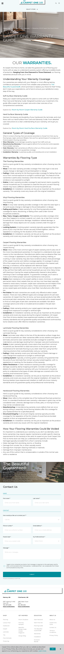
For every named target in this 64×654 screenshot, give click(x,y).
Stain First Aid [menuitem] (38, 622)
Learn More (8, 485)
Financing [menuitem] (6, 641)
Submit (32, 574)
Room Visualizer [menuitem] (23, 619)
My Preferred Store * (39, 536)
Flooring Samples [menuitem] (21, 623)
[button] (56, 3)
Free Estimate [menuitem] (7, 638)
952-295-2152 (22, 605)
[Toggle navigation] (2, 3)
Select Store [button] (31, 9)
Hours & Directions (9, 606)
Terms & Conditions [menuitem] (53, 631)
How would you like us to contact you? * (14, 515)
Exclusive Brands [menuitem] (37, 640)
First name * (6, 498)
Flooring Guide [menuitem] (38, 625)
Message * (6, 547)
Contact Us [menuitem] (53, 627)
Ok (53, 649)
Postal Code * (7, 536)
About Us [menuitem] (52, 619)
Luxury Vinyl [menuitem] (6, 622)
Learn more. (42, 651)
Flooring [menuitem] (5, 619)
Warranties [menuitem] (37, 633)
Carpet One (6, 28)
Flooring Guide (17, 28)
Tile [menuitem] (4, 635)
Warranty (27, 28)
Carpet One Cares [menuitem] (53, 623)
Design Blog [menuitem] (22, 636)
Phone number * (8, 525)
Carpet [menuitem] (5, 629)
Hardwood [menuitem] (6, 625)
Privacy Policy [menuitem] (54, 635)
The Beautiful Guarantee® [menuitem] (38, 629)
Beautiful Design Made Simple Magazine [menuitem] (22, 630)
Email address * (37, 525)
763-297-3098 (7, 605)
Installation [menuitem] (37, 637)
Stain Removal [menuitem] (38, 619)
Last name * (36, 498)
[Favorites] (59, 3)
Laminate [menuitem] (6, 632)
